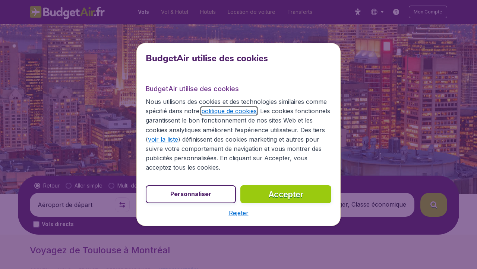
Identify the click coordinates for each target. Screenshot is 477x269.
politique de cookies (229, 111)
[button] (239, 213)
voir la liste (163, 139)
